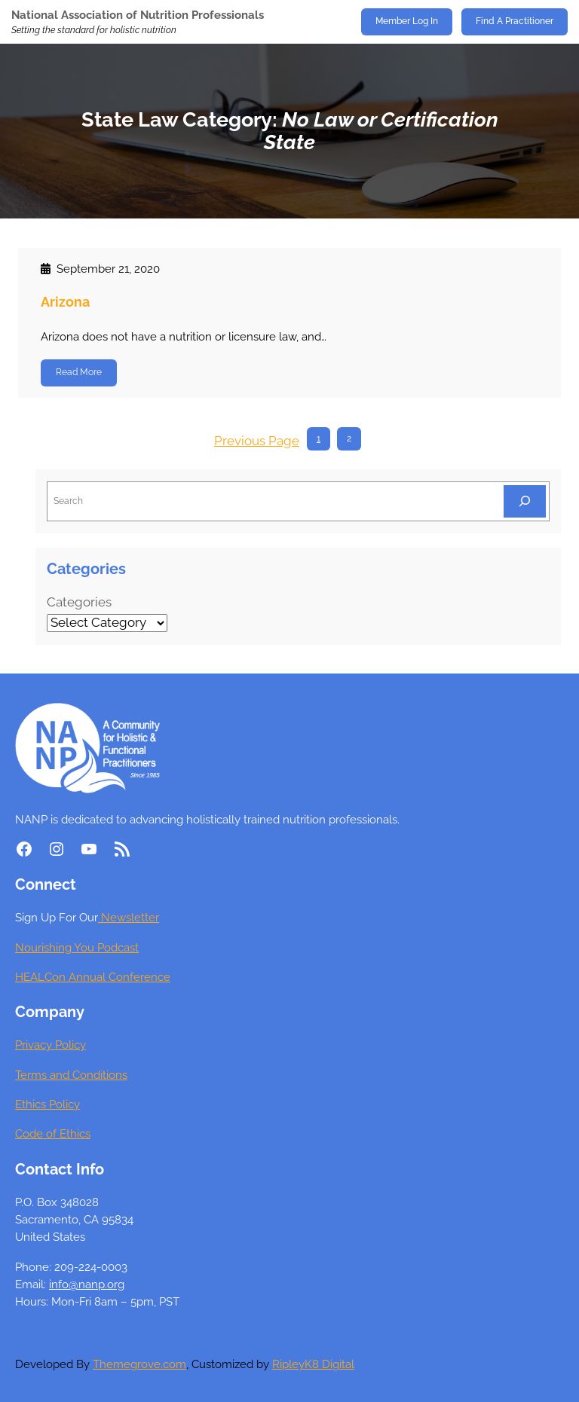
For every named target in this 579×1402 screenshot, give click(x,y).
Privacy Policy (50, 1044)
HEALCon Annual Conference (92, 976)
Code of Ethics (52, 1133)
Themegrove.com (139, 1364)
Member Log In (406, 21)
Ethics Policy (47, 1104)
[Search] (525, 501)
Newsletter (128, 917)
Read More (79, 372)
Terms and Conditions (71, 1074)
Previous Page (256, 440)
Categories (79, 601)
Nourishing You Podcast (77, 947)
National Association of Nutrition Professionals (137, 14)
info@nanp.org (86, 1284)
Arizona (65, 302)
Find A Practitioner (514, 21)
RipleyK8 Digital (313, 1364)
